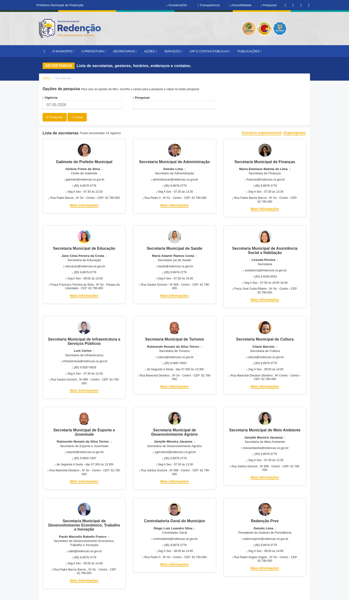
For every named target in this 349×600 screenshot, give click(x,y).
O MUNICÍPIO (63, 51)
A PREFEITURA (93, 51)
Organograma (294, 132)
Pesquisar (141, 97)
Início (46, 78)
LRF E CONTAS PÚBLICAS (209, 51)
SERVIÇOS (173, 51)
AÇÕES (150, 51)
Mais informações (84, 205)
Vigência (50, 97)
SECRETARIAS (125, 51)
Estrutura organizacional (262, 132)
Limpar (77, 117)
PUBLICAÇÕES (250, 51)
